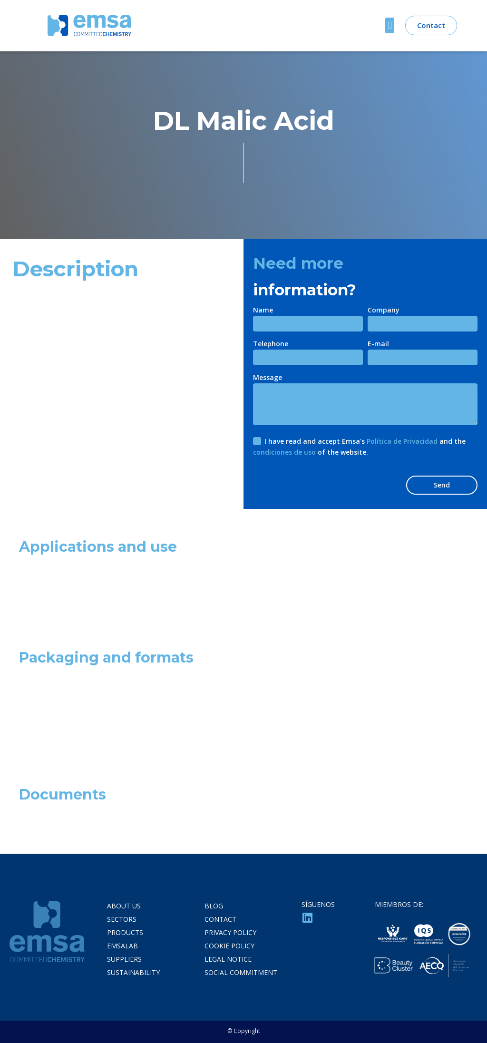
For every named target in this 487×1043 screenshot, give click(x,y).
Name (263, 310)
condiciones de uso (284, 452)
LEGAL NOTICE (228, 959)
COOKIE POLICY (229, 945)
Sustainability (133, 972)
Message (267, 378)
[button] (389, 25)
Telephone (270, 344)
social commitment (241, 972)
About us (124, 905)
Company (383, 310)
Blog (214, 905)
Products (125, 932)
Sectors (121, 919)
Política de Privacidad (402, 441)
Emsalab (122, 945)
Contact (220, 919)
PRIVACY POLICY (230, 932)
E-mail (378, 344)
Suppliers (124, 959)
